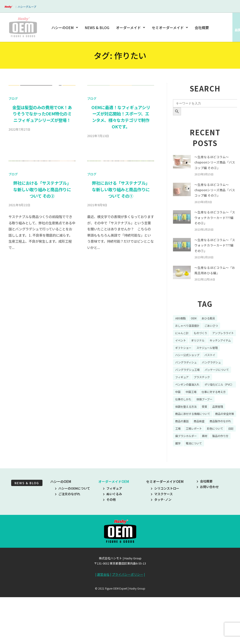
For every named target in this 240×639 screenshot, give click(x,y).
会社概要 (202, 27)
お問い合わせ (208, 531)
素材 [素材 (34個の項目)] (208, 479)
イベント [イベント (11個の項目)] (211, 355)
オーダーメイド (130, 27)
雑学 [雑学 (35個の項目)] (202, 487)
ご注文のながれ (67, 538)
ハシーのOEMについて (72, 532)
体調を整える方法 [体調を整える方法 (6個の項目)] (187, 440)
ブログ (13, 178)
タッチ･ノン (161, 543)
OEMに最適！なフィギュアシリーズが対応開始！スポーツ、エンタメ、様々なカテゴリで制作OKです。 (120, 197)
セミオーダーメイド (170, 27)
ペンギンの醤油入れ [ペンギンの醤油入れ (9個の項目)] (213, 409)
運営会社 (103, 618)
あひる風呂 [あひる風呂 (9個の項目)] (212, 331)
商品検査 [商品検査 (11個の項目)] (181, 464)
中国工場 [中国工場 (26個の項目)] (181, 425)
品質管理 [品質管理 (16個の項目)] (223, 440)
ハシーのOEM (65, 27)
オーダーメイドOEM (113, 525)
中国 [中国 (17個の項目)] (217, 417)
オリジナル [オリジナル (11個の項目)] (183, 363)
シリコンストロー (165, 532)
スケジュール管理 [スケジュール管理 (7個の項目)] (211, 370)
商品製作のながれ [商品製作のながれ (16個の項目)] (205, 464)
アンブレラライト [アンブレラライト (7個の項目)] (187, 355)
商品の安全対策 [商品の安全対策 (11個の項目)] (186, 456)
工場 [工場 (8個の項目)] (226, 464)
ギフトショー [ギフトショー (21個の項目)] (184, 370)
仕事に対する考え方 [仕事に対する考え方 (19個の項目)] (207, 425)
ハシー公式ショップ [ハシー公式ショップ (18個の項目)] (189, 378)
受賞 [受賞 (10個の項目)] (208, 440)
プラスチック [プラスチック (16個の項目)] (184, 409)
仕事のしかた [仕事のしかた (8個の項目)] (184, 433)
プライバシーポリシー (127, 618)
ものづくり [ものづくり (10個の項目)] (204, 347)
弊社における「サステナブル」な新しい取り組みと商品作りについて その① (120, 350)
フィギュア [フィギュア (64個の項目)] (216, 401)
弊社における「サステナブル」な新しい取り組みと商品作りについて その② (42, 350)
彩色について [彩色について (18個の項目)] (208, 471)
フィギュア (112, 532)
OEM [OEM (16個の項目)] (195, 331)
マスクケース (162, 538)
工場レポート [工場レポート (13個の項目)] (184, 471)
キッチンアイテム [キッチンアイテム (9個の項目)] (208, 363)
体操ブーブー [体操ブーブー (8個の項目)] (208, 433)
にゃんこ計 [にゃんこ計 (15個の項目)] (183, 347)
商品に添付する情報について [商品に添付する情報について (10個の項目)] (195, 448)
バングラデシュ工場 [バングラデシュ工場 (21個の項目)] (189, 394)
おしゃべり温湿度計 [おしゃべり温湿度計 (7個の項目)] (189, 339)
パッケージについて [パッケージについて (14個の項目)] (189, 401)
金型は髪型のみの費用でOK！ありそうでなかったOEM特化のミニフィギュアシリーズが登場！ (42, 194)
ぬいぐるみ (112, 538)
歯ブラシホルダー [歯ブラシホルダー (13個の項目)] (187, 479)
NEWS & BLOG (97, 27)
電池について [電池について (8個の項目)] (220, 487)
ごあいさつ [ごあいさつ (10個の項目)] (216, 339)
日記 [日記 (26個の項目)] (226, 471)
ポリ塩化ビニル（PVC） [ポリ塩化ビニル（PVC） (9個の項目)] (192, 417)
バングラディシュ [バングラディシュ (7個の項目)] (187, 386)
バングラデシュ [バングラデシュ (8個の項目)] (216, 386)
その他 (109, 543)
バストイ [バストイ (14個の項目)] (214, 378)
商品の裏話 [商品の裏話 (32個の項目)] (210, 456)
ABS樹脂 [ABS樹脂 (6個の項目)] (181, 331)
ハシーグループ (27, 6)
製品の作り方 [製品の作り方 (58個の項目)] (184, 487)
